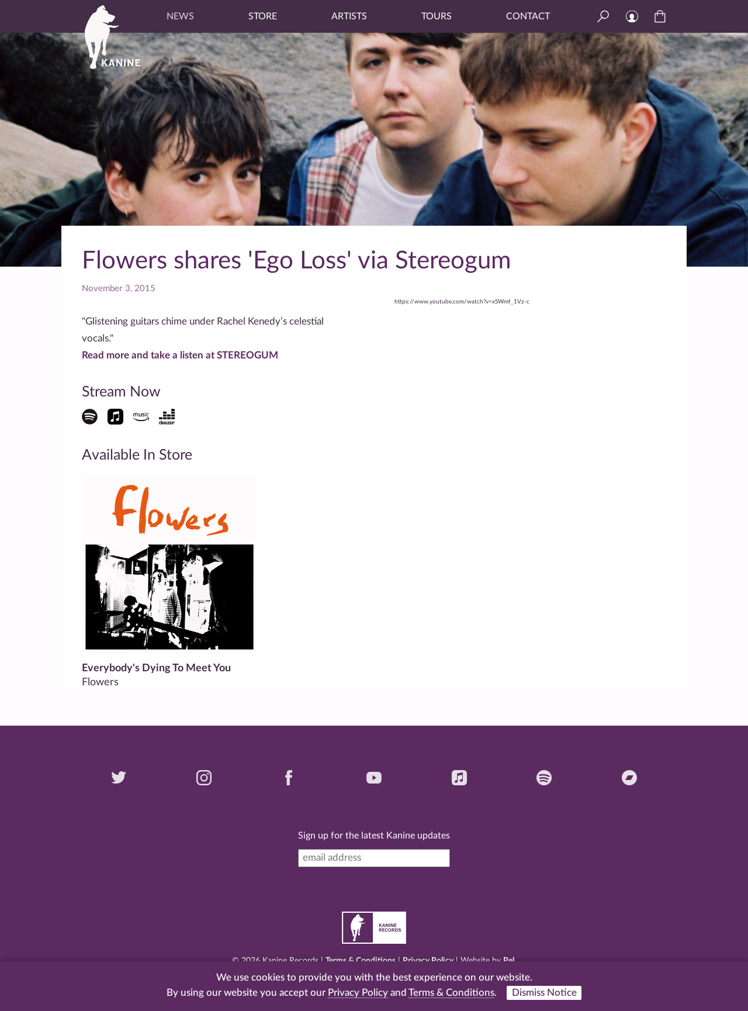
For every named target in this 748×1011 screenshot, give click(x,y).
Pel (508, 961)
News (180, 16)
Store (262, 16)
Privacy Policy (428, 961)
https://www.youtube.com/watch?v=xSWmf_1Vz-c (461, 302)
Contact (528, 16)
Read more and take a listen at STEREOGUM (180, 355)
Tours (436, 16)
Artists (349, 16)
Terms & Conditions (360, 961)
